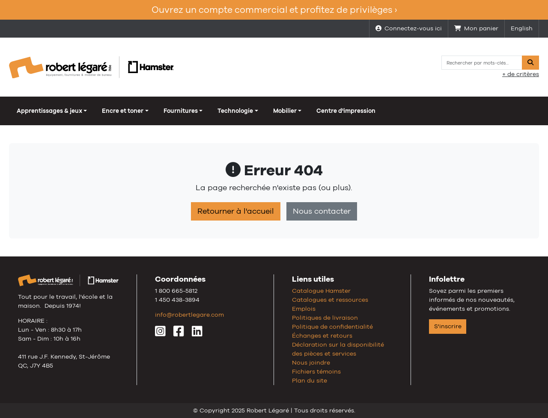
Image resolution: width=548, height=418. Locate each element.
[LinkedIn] (197, 333)
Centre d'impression (345, 110)
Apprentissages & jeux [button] (49, 110)
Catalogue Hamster (321, 290)
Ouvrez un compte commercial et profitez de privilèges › (274, 9)
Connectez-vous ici (408, 28)
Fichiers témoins (316, 371)
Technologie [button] (235, 110)
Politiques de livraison (325, 317)
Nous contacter (322, 211)
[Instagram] (160, 333)
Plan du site (309, 380)
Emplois (304, 308)
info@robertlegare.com (189, 314)
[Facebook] (178, 333)
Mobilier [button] (285, 110)
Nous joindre (311, 362)
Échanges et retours (322, 335)
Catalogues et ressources (330, 299)
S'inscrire (448, 326)
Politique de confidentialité (332, 326)
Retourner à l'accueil (235, 211)
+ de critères (520, 74)
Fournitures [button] (181, 110)
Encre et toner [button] (122, 110)
